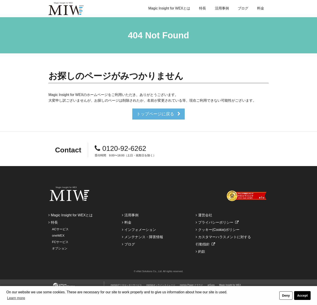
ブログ (243, 8)
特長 (202, 8)
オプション (59, 248)
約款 (201, 251)
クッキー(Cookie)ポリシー (219, 230)
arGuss (211, 285)
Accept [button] (302, 295)
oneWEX (58, 235)
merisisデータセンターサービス (126, 285)
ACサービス (60, 229)
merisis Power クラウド (191, 285)
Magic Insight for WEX (230, 285)
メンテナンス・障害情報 (143, 237)
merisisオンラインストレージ (160, 285)
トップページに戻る (155, 114)
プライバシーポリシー (215, 222)
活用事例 (222, 8)
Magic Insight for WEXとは (169, 8)
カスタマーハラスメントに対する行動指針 (223, 240)
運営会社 (205, 215)
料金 (260, 8)
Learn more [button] (16, 298)
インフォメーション (140, 230)
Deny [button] (286, 295)
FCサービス (60, 242)
